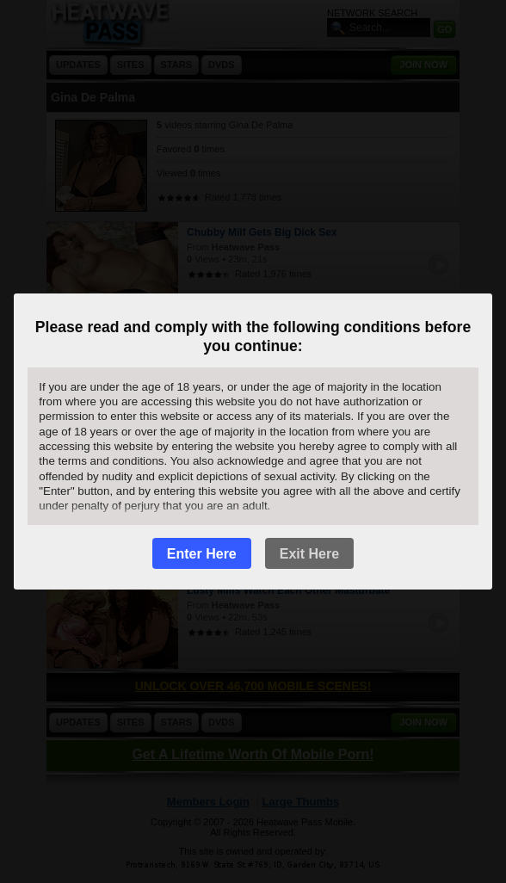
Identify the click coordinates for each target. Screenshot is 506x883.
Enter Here (202, 553)
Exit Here (309, 553)
